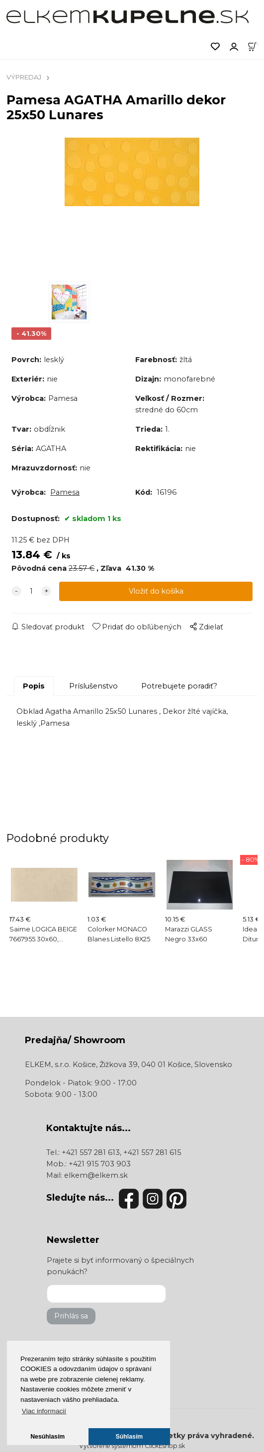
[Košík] (255, 46)
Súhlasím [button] (129, 1436)
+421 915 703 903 (100, 1163)
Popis (34, 686)
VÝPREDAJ (23, 77)
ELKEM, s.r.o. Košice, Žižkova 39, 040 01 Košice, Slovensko (128, 1064)
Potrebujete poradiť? (179, 686)
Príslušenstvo (93, 686)
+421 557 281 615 (152, 1152)
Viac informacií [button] (44, 1411)
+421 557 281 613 (91, 1152)
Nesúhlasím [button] (47, 1436)
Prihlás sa (71, 1315)
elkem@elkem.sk (96, 1175)
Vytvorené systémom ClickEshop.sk (132, 1446)
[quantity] (31, 591)
